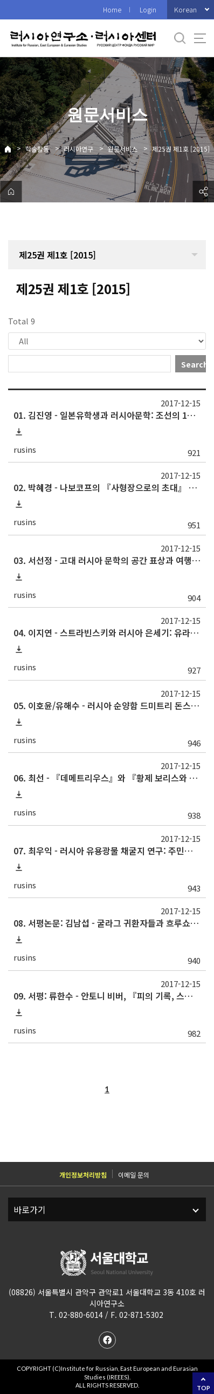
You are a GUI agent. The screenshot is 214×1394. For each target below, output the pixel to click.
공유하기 (203, 191)
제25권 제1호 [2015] (181, 148)
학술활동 (37, 148)
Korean (185, 9)
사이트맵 (200, 38)
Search (193, 364)
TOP (203, 1387)
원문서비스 (122, 148)
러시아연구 (78, 148)
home (11, 191)
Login (148, 9)
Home (112, 9)
